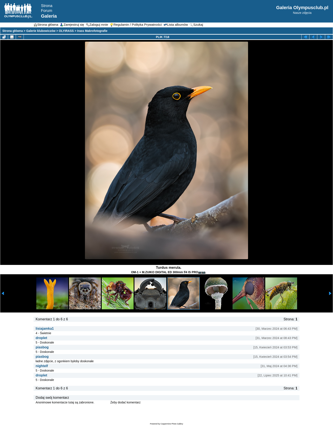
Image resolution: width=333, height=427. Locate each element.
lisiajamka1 (45, 328)
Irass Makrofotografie (92, 31)
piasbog (42, 347)
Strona (46, 6)
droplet (41, 338)
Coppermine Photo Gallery (172, 424)
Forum (46, 10)
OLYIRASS (66, 31)
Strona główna (12, 31)
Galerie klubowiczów (40, 31)
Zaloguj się (102, 402)
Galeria (49, 16)
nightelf (42, 366)
